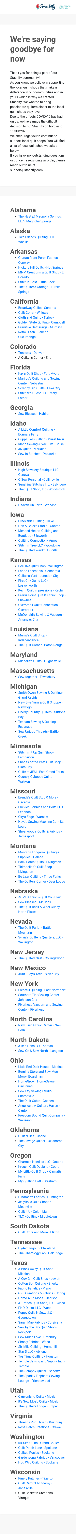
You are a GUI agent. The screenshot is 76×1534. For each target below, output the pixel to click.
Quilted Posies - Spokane (36, 1453)
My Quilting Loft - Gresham (37, 1181)
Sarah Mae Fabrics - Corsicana (40, 1322)
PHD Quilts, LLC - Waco (34, 1308)
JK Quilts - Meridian (32, 449)
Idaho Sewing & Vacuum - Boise (41, 444)
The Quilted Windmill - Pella (38, 550)
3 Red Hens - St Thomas (35, 1046)
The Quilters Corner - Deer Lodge (41, 881)
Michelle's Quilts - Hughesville (39, 661)
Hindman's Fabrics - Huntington (40, 1197)
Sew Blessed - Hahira (33, 414)
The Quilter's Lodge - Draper (38, 1406)
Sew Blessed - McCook (34, 902)
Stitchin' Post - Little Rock (36, 282)
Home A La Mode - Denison (38, 1298)
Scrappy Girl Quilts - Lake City (39, 388)
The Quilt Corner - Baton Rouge (40, 645)
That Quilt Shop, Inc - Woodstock (41, 489)
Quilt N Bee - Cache (32, 1136)
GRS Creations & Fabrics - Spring (41, 1293)
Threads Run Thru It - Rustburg (40, 1422)
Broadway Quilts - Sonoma (37, 308)
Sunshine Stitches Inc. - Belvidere (42, 484)
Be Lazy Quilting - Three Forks (39, 877)
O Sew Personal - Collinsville (38, 479)
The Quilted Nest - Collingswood (41, 958)
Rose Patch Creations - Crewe (39, 1427)
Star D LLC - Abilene (32, 1352)
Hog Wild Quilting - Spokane (38, 1462)
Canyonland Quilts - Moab (36, 1396)
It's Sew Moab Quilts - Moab (38, 1401)
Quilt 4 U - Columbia (32, 1212)
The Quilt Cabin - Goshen (36, 1101)
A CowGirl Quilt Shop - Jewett (39, 1279)
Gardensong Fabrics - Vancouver (41, 1457)
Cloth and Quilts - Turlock (36, 317)
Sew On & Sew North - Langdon (40, 1051)
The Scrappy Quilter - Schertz (39, 1371)
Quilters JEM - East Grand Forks (41, 772)
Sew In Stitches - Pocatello (37, 454)
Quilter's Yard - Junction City (38, 576)
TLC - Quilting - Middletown (37, 1216)
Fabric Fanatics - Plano (34, 1288)
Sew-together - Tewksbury (36, 677)
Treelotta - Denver (31, 353)
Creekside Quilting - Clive (36, 521)
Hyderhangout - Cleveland (36, 1248)
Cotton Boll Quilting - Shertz (38, 1283)
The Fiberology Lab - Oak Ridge (40, 1253)
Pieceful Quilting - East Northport (41, 990)
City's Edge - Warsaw (33, 817)
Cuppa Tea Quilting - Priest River (41, 439)
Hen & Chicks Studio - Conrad (39, 526)
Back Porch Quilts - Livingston (39, 862)
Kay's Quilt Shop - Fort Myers (38, 374)
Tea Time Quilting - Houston (38, 1356)
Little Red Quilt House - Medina (40, 1067)
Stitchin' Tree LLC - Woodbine (39, 545)
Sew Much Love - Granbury (37, 1337)
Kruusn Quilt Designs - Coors (38, 1167)
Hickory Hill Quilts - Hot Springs (40, 267)
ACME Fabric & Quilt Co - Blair (39, 897)
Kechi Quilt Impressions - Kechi (40, 590)
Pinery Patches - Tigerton (36, 1478)
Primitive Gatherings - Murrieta (40, 327)
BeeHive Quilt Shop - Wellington (40, 566)
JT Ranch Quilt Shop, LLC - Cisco (41, 1303)
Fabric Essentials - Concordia (39, 571)
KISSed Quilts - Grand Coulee (39, 1443)
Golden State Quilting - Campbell (41, 322)
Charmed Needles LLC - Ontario (40, 1162)
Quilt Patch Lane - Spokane (37, 1448)
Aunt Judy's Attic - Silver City (38, 974)
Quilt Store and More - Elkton (38, 1232)
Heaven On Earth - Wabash (37, 505)
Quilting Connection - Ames (37, 540)
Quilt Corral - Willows (33, 313)
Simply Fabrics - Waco (34, 1342)
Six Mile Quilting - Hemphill (37, 1347)
